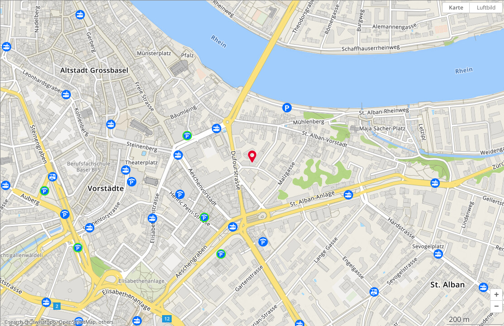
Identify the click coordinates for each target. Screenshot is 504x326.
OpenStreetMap (77, 322)
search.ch (19, 322)
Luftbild (486, 7)
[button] (496, 295)
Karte (456, 7)
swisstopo (44, 322)
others (105, 322)
